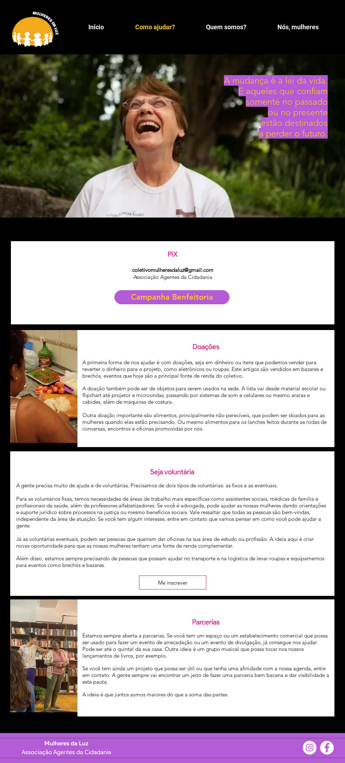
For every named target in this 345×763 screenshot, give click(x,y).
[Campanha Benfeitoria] (172, 297)
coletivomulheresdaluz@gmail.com (172, 270)
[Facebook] (327, 748)
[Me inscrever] (172, 582)
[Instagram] (309, 748)
